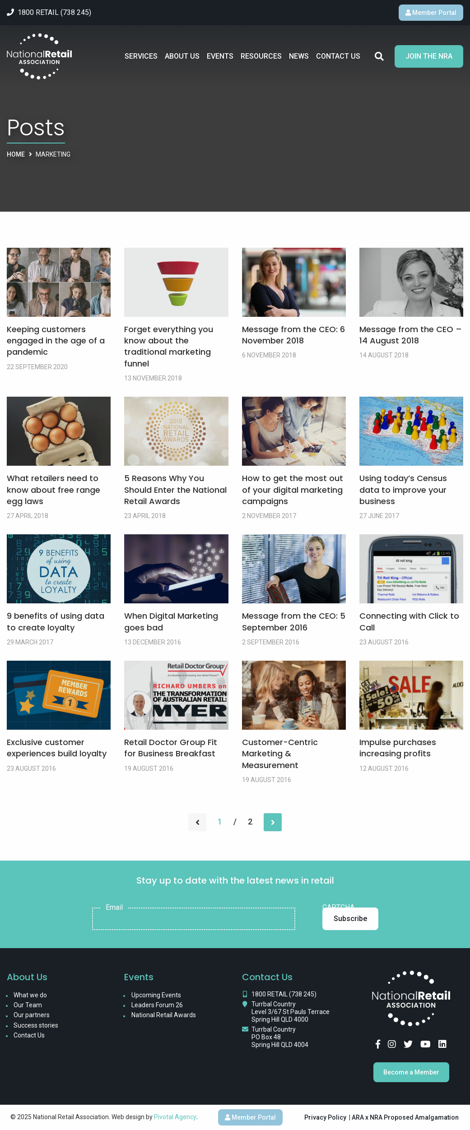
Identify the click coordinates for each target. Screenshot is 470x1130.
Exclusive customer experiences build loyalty (57, 747)
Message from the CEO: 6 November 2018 (293, 335)
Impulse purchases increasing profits (397, 747)
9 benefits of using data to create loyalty (55, 621)
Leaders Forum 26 (157, 1005)
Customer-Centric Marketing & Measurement (280, 753)
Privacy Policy (325, 1117)
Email (114, 907)
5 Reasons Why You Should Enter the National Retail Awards (175, 489)
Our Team (28, 1005)
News (299, 56)
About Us (182, 56)
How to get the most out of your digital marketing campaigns (292, 489)
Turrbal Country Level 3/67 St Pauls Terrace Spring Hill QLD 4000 (290, 1011)
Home (16, 154)
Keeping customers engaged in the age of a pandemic (56, 340)
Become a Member (411, 1072)
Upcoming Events (156, 995)
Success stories (36, 1025)
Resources (261, 56)
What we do (30, 995)
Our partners (32, 1015)
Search (379, 56)
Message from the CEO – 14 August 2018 (410, 335)
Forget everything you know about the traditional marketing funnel (168, 346)
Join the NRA (428, 56)
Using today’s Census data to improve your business (403, 489)
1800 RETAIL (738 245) (283, 994)
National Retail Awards (163, 1015)
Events (220, 56)
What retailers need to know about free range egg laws (53, 489)
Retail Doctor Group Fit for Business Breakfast (170, 747)
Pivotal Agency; (176, 1117)
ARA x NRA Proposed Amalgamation (405, 1117)
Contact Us (338, 56)
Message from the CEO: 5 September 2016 (293, 621)
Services (141, 56)
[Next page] (273, 822)
